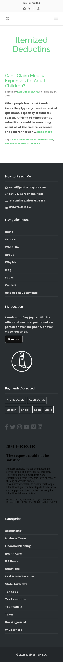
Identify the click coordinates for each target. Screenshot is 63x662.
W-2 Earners (13, 630)
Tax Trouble (13, 607)
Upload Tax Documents (21, 293)
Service (10, 239)
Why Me (10, 262)
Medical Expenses (15, 143)
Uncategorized (15, 622)
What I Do (12, 247)
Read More (44, 132)
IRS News (11, 561)
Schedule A (33, 143)
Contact (10, 285)
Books (9, 277)
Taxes (9, 614)
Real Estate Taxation (19, 576)
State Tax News (16, 584)
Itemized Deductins (41, 139)
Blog (8, 270)
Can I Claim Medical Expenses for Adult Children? (26, 80)
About (9, 254)
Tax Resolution (15, 599)
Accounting (13, 531)
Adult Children (20, 139)
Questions (12, 569)
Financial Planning (18, 546)
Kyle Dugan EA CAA (28, 91)
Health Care (13, 553)
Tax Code (11, 591)
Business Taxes (16, 538)
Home (9, 232)
